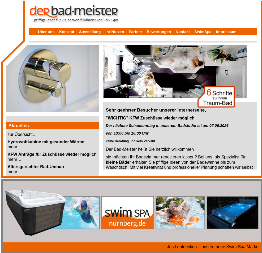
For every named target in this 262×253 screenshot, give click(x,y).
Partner (135, 32)
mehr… (15, 147)
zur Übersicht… (22, 134)
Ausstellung (90, 32)
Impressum (226, 32)
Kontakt (183, 32)
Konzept (66, 32)
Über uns (46, 32)
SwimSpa (203, 32)
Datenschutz (49, 39)
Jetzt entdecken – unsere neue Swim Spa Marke (212, 247)
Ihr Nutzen (114, 32)
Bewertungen (159, 32)
